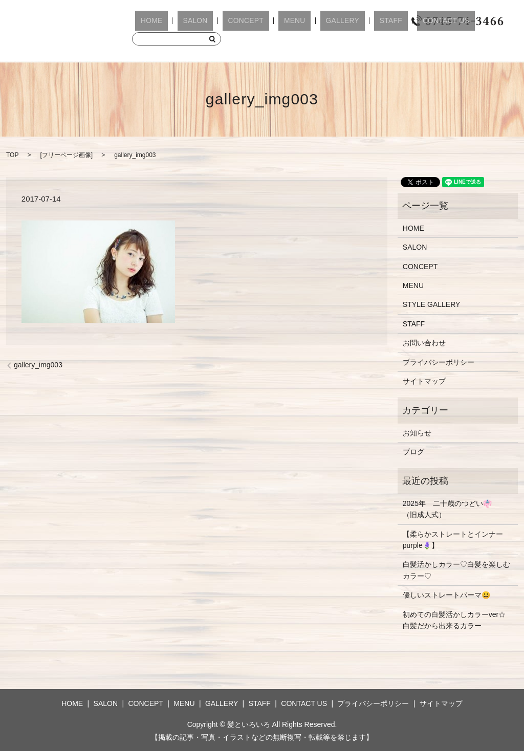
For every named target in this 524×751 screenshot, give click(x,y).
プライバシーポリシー (438, 362)
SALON (180, 21)
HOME (146, 21)
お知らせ (417, 433)
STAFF (337, 21)
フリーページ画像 (66, 155)
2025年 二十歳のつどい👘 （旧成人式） (451, 509)
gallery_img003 (38, 365)
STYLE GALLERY (432, 304)
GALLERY (298, 21)
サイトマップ (424, 381)
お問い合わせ (424, 343)
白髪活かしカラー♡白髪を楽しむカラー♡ (456, 570)
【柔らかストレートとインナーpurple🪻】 (453, 539)
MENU (260, 21)
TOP (12, 155)
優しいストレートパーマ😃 (446, 595)
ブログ (413, 452)
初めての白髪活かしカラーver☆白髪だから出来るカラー (454, 620)
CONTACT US (382, 21)
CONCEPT (220, 21)
